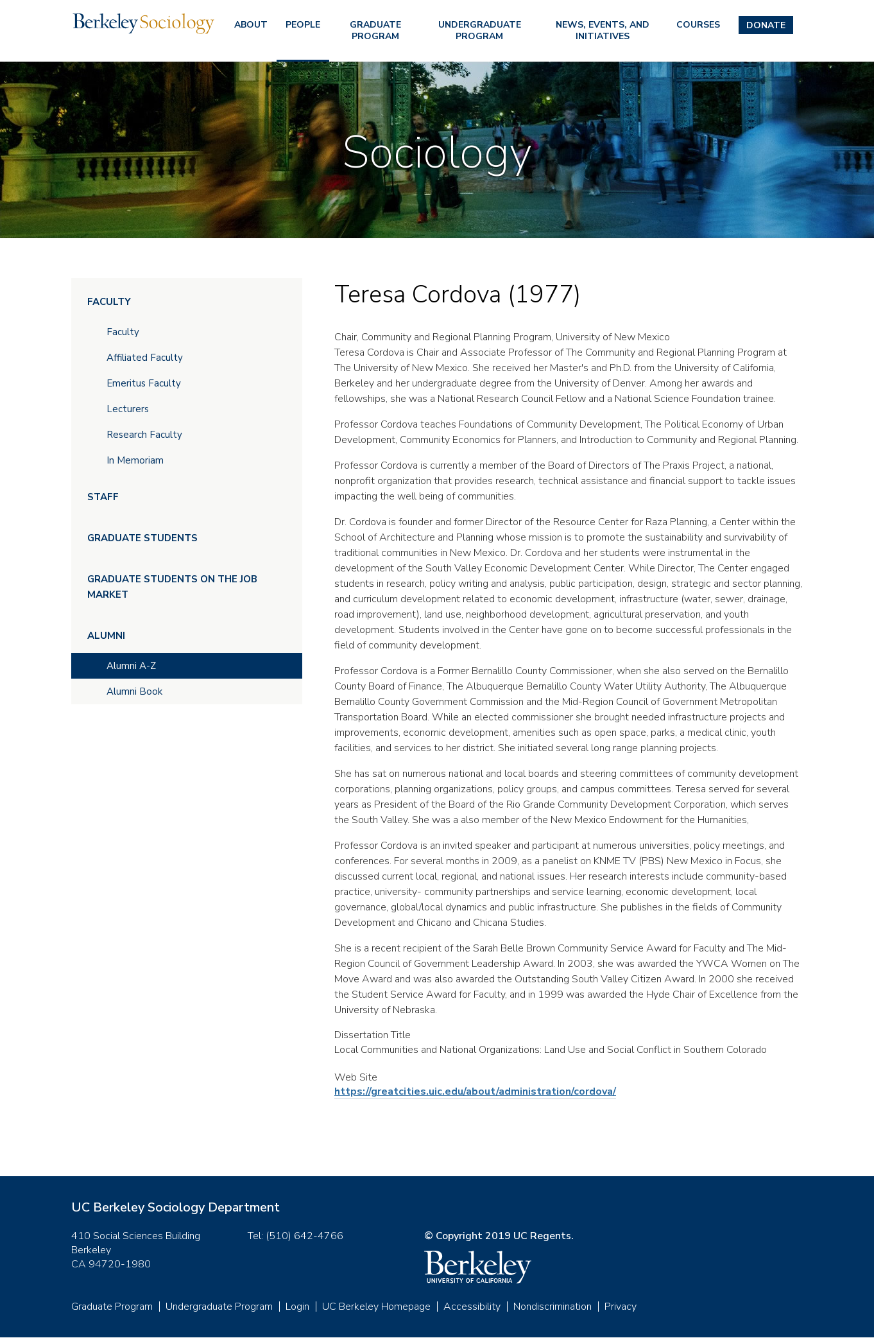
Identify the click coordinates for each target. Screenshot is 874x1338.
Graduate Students (142, 538)
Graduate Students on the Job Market (172, 587)
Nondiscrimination (552, 1306)
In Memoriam (135, 460)
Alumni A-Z (131, 665)
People (303, 25)
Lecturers (128, 409)
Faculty (109, 301)
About (251, 25)
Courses (698, 25)
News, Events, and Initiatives (602, 30)
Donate (765, 25)
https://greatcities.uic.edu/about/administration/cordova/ (475, 1091)
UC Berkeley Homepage (376, 1306)
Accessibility (472, 1306)
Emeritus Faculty (144, 383)
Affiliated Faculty (145, 357)
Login (297, 1306)
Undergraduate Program (479, 30)
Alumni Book (134, 691)
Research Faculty (144, 434)
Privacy (620, 1306)
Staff (103, 497)
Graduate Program (375, 30)
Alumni (106, 635)
